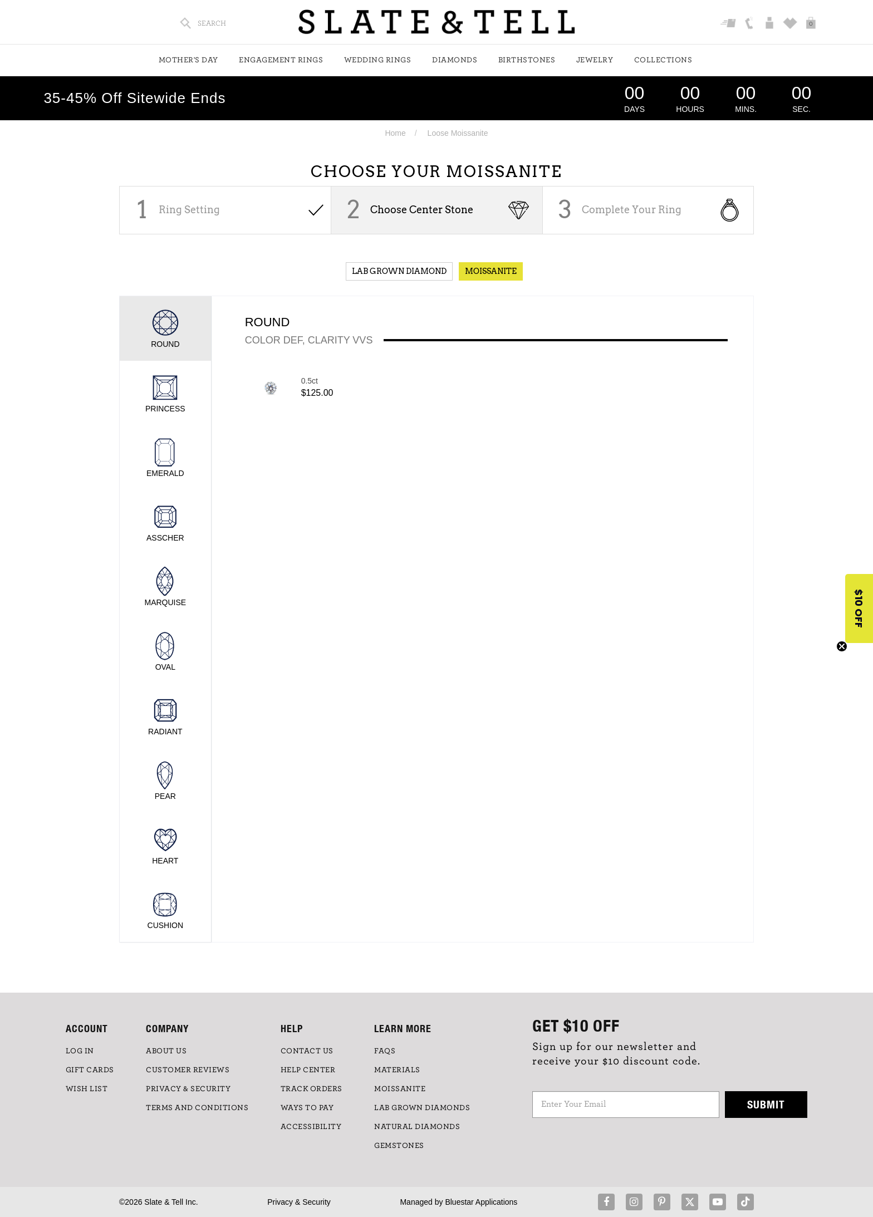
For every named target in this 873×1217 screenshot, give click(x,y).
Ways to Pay (307, 1108)
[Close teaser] (841, 646)
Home (395, 133)
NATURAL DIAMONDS (417, 1127)
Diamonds (454, 60)
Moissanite (491, 271)
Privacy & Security (299, 1202)
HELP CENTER (308, 1070)
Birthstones (527, 60)
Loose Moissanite (458, 133)
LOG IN (80, 1051)
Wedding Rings (377, 60)
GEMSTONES (399, 1146)
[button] (859, 608)
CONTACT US (307, 1051)
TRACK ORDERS (311, 1089)
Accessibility (311, 1127)
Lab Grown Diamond (399, 271)
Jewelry (595, 60)
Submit (766, 1104)
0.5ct (309, 380)
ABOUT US (166, 1051)
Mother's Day (188, 60)
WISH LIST (87, 1089)
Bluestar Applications (481, 1202)
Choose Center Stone (421, 209)
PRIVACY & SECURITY (188, 1089)
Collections (663, 60)
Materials (397, 1070)
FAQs (384, 1051)
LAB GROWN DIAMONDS (422, 1108)
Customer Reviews (187, 1070)
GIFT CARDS (90, 1070)
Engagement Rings (281, 60)
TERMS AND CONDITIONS (197, 1108)
